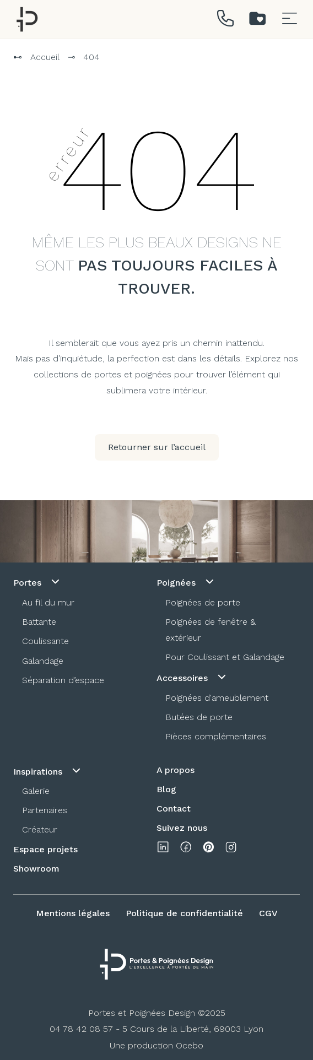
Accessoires (192, 677)
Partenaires (44, 810)
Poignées (186, 581)
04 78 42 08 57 (81, 1029)
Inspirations (48, 770)
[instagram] (231, 849)
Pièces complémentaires (215, 736)
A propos (175, 770)
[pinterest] (208, 849)
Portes (37, 581)
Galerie (36, 791)
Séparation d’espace (63, 680)
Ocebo (189, 1045)
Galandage (42, 661)
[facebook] (185, 849)
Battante (39, 621)
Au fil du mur (48, 602)
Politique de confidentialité (184, 913)
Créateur (39, 829)
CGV (268, 913)
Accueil (45, 57)
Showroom (36, 868)
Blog (166, 789)
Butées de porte (199, 717)
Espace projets (45, 849)
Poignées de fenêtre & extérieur (210, 629)
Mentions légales (73, 913)
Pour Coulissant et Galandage (224, 657)
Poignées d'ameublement (216, 698)
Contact (173, 808)
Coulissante (45, 641)
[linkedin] (163, 849)
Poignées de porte (202, 602)
